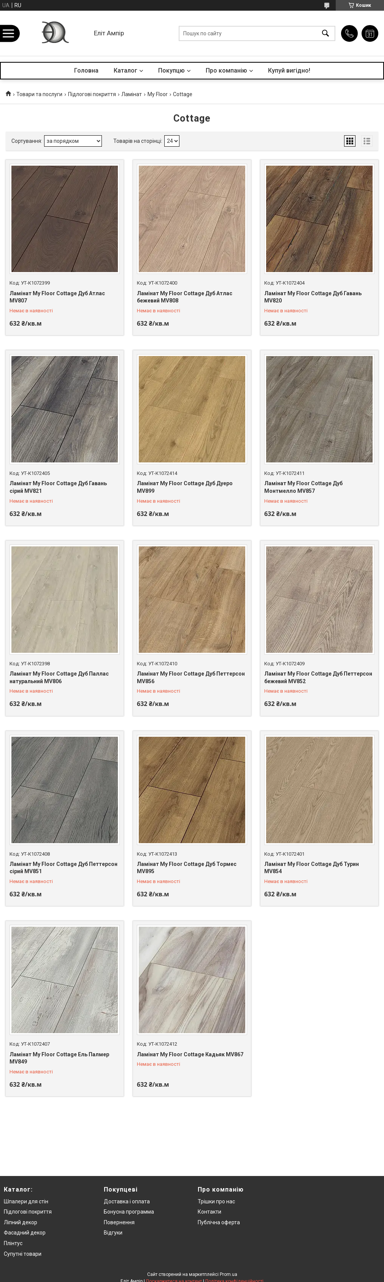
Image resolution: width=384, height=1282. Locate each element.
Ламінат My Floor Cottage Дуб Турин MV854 (311, 868)
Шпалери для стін (26, 1201)
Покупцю (171, 70)
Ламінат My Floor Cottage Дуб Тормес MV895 (186, 868)
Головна (86, 70)
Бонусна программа (129, 1212)
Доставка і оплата (127, 1201)
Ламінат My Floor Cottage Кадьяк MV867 (190, 1054)
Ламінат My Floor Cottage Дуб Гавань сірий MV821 (58, 487)
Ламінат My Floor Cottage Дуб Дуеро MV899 (185, 487)
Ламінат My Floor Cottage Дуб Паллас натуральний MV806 (59, 677)
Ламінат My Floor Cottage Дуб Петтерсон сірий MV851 (63, 868)
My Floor (158, 94)
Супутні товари (22, 1254)
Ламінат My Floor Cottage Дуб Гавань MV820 (313, 297)
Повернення (119, 1222)
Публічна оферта (219, 1222)
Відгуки (113, 1233)
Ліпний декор (20, 1222)
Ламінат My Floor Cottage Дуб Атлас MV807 (57, 297)
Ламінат (131, 94)
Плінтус (13, 1243)
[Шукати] (325, 33)
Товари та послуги (39, 94)
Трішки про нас (216, 1201)
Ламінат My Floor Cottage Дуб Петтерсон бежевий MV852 (318, 677)
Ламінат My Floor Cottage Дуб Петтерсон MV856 (191, 677)
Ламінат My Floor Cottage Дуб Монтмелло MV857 (303, 487)
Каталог (125, 70)
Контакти (209, 1212)
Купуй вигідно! (289, 70)
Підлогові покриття (92, 94)
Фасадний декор (25, 1233)
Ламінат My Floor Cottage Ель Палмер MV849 (59, 1058)
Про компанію (226, 70)
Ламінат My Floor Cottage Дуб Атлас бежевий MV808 (184, 297)
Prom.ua (228, 1274)
